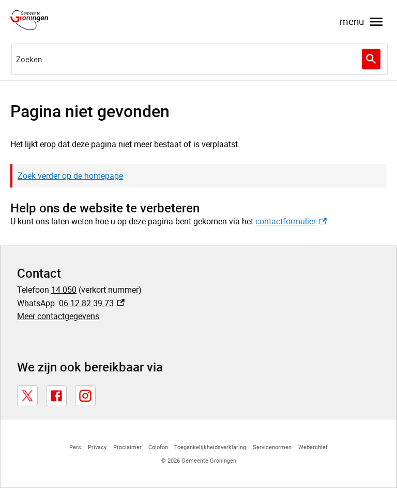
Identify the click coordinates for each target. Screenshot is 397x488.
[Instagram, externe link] (85, 395)
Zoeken (371, 59)
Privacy (97, 447)
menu (362, 21)
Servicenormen (272, 447)
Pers (75, 447)
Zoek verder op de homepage (70, 175)
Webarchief (313, 447)
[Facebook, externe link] (56, 395)
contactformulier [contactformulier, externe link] (290, 221)
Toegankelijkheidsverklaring (210, 447)
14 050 (64, 289)
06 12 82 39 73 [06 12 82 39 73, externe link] (92, 303)
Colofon (158, 447)
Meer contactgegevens (58, 316)
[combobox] (199, 59)
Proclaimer (127, 447)
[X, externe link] (27, 395)
